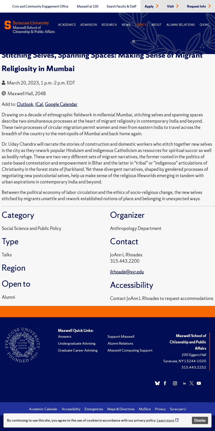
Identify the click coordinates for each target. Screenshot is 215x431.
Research (109, 25)
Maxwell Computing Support (130, 350)
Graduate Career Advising (78, 350)
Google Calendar (61, 104)
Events (141, 25)
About (156, 25)
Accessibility (71, 409)
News (126, 25)
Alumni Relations (180, 25)
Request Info (197, 6)
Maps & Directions (121, 409)
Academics (67, 25)
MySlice (145, 409)
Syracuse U (178, 409)
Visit (170, 6)
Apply (149, 6)
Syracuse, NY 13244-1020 (184, 360)
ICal (39, 104)
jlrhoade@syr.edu (127, 272)
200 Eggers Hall (194, 354)
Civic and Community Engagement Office (40, 6)
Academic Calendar (43, 409)
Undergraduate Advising (77, 343)
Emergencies (94, 409)
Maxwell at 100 (87, 6)
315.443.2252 (193, 367)
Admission (88, 25)
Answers (64, 336)
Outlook (25, 104)
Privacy (160, 409)
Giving (205, 25)
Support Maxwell (121, 336)
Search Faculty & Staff (121, 6)
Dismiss (200, 420)
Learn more (165, 420)
